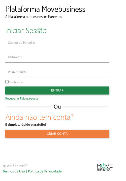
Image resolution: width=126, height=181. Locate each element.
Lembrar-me (16, 82)
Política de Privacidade (44, 171)
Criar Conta (57, 133)
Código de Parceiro (21, 42)
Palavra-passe (17, 72)
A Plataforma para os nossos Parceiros (33, 16)
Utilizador (15, 57)
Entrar (57, 90)
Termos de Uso (14, 171)
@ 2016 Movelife (15, 165)
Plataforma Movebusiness (45, 8)
